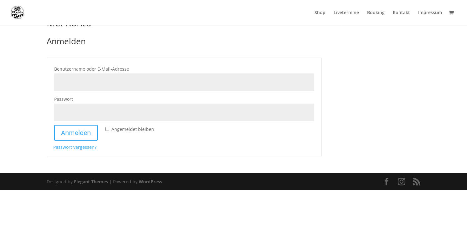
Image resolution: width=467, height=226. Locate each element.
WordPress (150, 182)
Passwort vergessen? (74, 147)
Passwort (77, 98)
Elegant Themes (91, 182)
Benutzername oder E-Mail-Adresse (106, 68)
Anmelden (76, 132)
